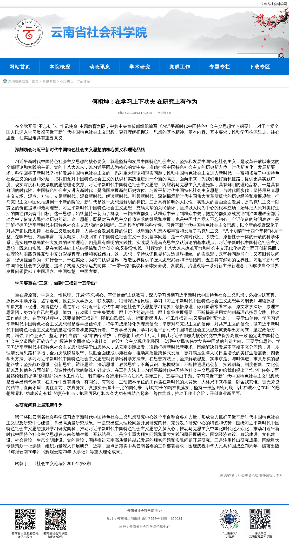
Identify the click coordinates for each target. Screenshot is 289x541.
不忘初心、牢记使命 (75, 81)
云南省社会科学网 (274, 4)
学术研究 (140, 66)
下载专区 (259, 66)
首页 (35, 81)
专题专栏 (219, 66)
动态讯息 (100, 66)
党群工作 (179, 66)
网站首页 (20, 66)
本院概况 (60, 66)
